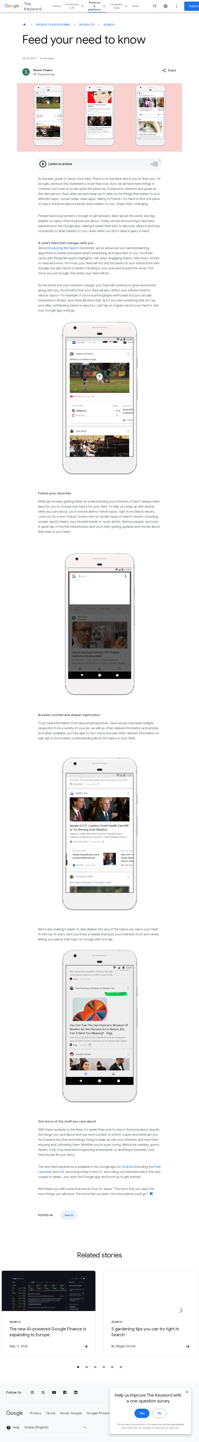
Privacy (35, 1413)
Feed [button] (135, 6)
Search (109, 24)
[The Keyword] (24, 24)
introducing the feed (61, 248)
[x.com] (43, 1392)
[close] (187, 1397)
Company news (119, 6)
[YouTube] (54, 1392)
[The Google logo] (14, 1413)
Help (13, 1427)
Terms (50, 1413)
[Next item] (180, 1310)
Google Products (99, 1413)
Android (128, 1167)
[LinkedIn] (75, 1392)
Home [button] (57, 6)
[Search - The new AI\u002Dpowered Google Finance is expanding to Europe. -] (48, 1313)
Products (86, 24)
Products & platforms (97, 6)
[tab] (78, 1367)
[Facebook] (65, 1392)
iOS (61, 1172)
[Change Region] (55, 1427)
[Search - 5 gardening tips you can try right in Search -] (150, 1313)
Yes (142, 1419)
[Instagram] (32, 1392)
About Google (71, 1413)
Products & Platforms (53, 24)
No (159, 1419)
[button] (169, 70)
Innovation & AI (75, 6)
